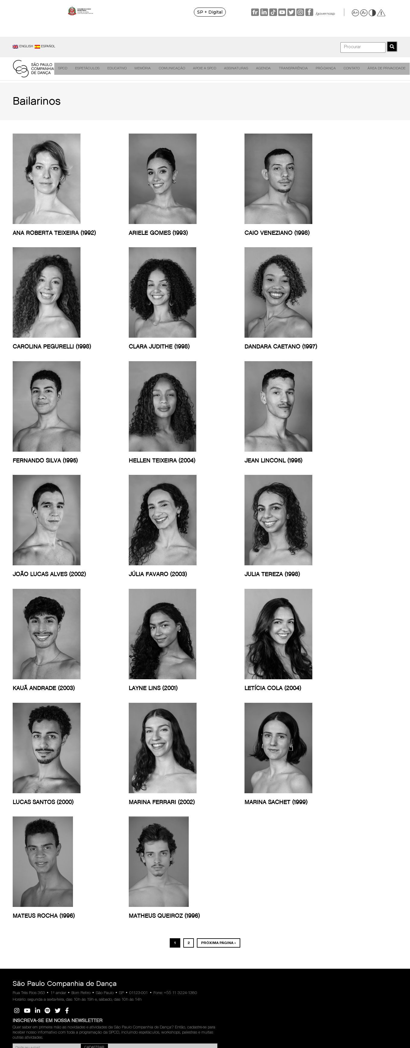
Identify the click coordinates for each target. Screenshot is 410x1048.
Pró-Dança (317, 69)
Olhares (117, 824)
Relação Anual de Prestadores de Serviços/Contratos (268, 794)
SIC (341, 994)
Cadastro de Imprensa (147, 793)
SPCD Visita (87, 843)
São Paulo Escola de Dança (309, 909)
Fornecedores (311, 849)
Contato (342, 69)
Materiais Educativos (87, 853)
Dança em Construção (120, 804)
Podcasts (85, 862)
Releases (145, 777)
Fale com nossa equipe (24, 833)
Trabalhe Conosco (307, 883)
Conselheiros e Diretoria (311, 798)
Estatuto (307, 807)
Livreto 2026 (207, 777)
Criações (48, 777)
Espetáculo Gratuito (87, 786)
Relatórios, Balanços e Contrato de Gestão (271, 780)
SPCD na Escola (91, 836)
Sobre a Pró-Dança (310, 786)
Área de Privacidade (376, 69)
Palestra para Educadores (88, 798)
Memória (142, 69)
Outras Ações (88, 883)
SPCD (65, 69)
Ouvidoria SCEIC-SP (269, 806)
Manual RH (310, 826)
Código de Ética (309, 816)
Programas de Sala (56, 809)
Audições (24, 798)
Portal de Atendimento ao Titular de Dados (373, 799)
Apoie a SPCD (201, 69)
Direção (22, 784)
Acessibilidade (89, 876)
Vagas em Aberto (308, 859)
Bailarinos (24, 791)
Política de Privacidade (373, 783)
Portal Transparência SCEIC (270, 815)
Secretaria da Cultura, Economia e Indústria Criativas (271, 836)
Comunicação (170, 69)
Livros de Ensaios (119, 815)
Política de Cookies (370, 790)
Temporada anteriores (206, 786)
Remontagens (53, 784)
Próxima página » (218, 655)
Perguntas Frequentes (206, 798)
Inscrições (86, 777)
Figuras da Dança (120, 792)
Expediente (26, 805)
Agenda (257, 69)
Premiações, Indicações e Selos (26, 816)
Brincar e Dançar (91, 869)
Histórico (23, 777)
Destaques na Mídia (153, 784)
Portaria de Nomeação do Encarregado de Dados (373, 814)
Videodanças (52, 791)
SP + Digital (228, 12)
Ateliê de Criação (55, 816)
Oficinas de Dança (87, 810)
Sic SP (259, 824)
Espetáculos (88, 69)
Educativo (117, 69)
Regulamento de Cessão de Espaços (312, 837)
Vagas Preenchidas (310, 871)
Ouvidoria (68, 994)
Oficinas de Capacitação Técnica (88, 825)
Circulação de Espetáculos (52, 800)
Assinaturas (231, 69)
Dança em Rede (120, 780)
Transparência (286, 69)
